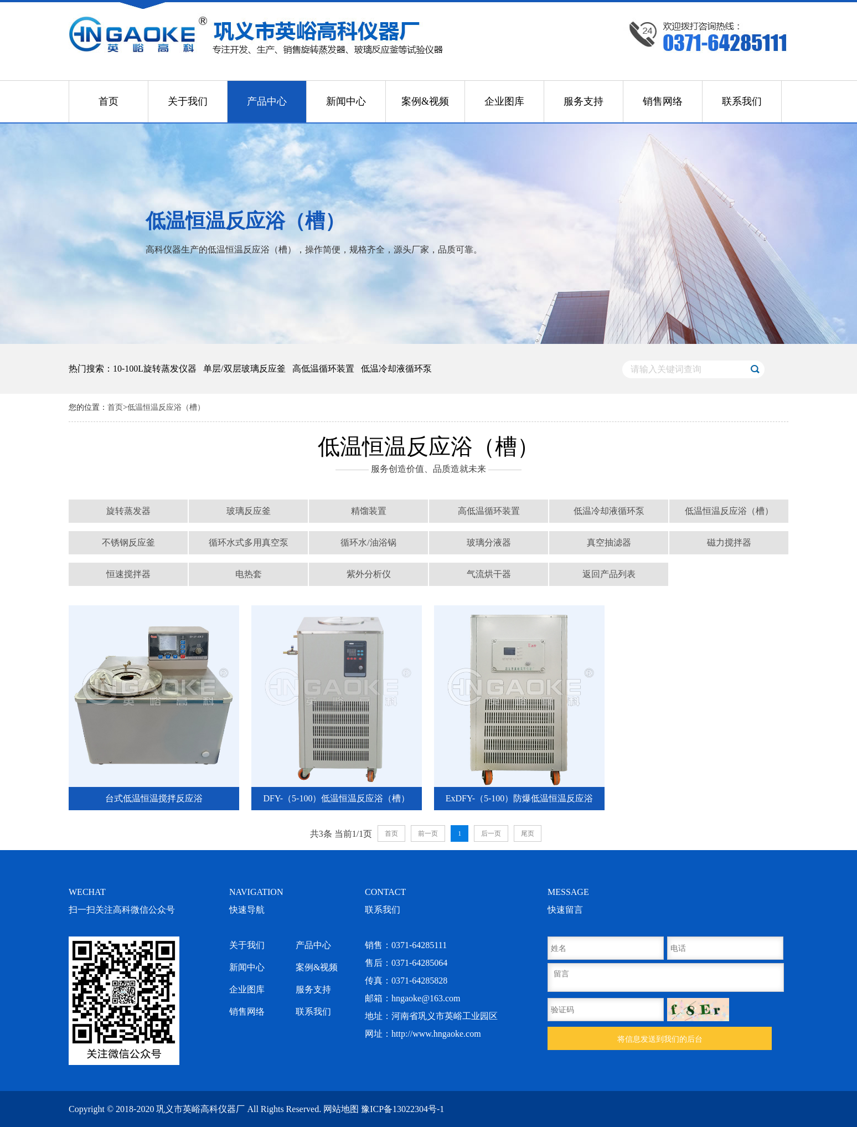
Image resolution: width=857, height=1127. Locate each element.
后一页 (491, 833)
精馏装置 (368, 511)
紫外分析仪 (369, 574)
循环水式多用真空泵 (248, 542)
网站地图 (341, 1109)
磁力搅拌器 (729, 542)
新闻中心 (346, 101)
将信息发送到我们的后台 (660, 1039)
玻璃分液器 (489, 542)
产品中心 (267, 101)
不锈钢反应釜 (128, 542)
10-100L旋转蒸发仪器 (155, 368)
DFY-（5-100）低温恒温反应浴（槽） (337, 798)
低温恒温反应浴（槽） (166, 407)
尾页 (527, 833)
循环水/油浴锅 (368, 542)
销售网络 (663, 101)
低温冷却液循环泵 (609, 511)
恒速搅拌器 (128, 574)
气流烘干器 (489, 574)
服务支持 (583, 101)
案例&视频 (425, 101)
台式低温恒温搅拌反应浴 (154, 798)
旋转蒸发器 (128, 511)
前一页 (428, 833)
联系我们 (742, 101)
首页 (108, 101)
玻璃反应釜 (248, 511)
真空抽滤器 (609, 542)
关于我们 (188, 101)
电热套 (248, 574)
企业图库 (504, 101)
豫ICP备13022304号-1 (402, 1109)
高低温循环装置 (489, 511)
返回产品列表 (609, 574)
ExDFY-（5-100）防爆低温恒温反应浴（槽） (519, 802)
